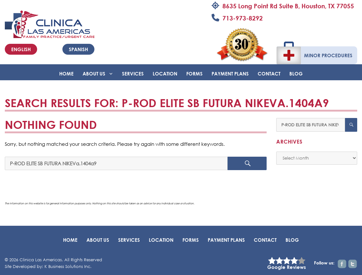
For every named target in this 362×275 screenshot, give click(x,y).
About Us (94, 73)
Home (66, 73)
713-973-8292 (242, 18)
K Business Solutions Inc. (68, 266)
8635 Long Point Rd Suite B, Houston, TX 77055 (288, 6)
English (21, 49)
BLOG (296, 73)
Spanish (78, 49)
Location (165, 73)
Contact (269, 73)
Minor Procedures (328, 55)
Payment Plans (230, 73)
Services (133, 73)
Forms (194, 73)
